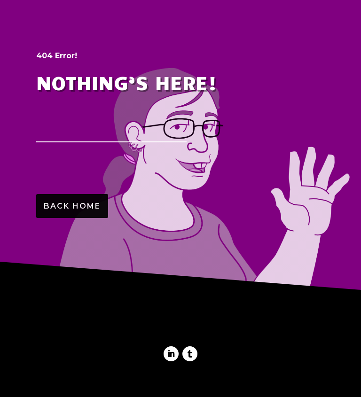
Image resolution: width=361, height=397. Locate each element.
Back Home (72, 206)
